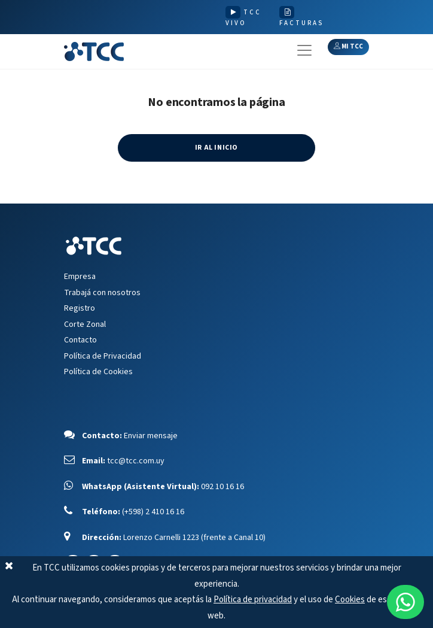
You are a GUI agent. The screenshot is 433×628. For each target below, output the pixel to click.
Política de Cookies (98, 372)
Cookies (350, 599)
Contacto (80, 340)
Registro (79, 308)
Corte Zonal (85, 324)
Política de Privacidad (102, 356)
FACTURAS (301, 23)
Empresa (80, 277)
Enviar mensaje (151, 436)
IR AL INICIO (216, 147)
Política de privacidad (253, 599)
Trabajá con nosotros (102, 293)
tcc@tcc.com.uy (135, 461)
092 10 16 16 (222, 487)
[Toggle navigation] (304, 50)
